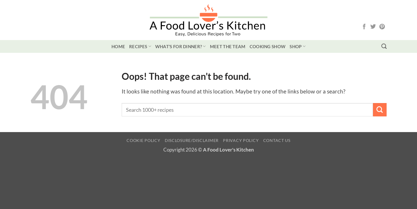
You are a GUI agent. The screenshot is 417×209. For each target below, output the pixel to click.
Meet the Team (228, 46)
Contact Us (276, 140)
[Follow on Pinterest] (382, 27)
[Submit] (380, 109)
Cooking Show (268, 46)
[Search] (384, 46)
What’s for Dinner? (180, 46)
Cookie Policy (143, 140)
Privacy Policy (241, 140)
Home (118, 46)
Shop (298, 46)
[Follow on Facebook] (364, 27)
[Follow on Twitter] (373, 27)
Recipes (140, 46)
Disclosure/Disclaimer (192, 140)
